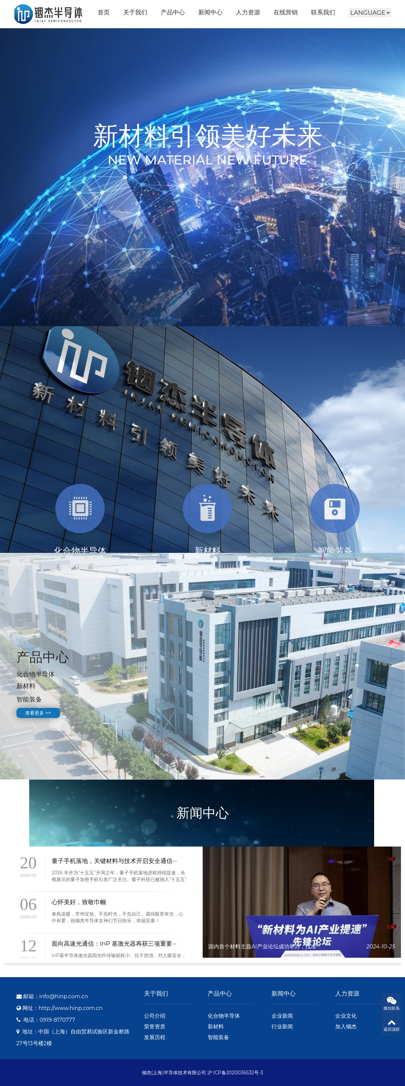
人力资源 (248, 12)
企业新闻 (282, 1016)
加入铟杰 (346, 1026)
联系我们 (323, 12)
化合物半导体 (224, 1016)
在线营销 (285, 12)
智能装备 (218, 1037)
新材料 (216, 1026)
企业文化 (346, 1016)
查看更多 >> (38, 713)
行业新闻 (282, 1026)
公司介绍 (154, 1016)
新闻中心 (210, 12)
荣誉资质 (154, 1026)
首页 (104, 12)
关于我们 (135, 12)
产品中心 (173, 12)
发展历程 (154, 1037)
